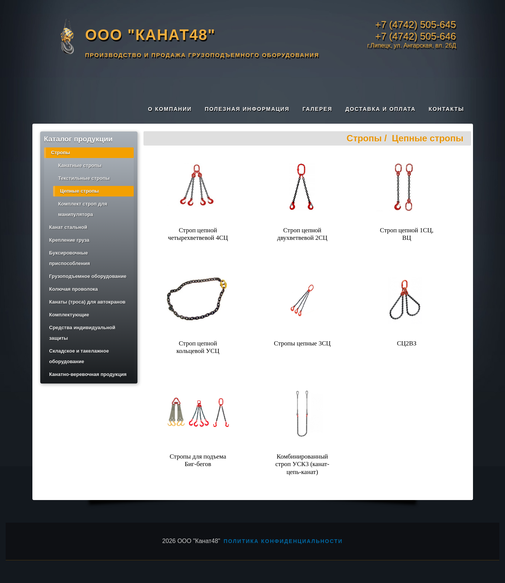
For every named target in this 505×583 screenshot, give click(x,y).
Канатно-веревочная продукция (88, 374)
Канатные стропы (80, 165)
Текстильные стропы (84, 178)
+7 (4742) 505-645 (415, 24)
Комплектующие (69, 315)
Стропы (60, 152)
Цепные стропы (79, 191)
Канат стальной (68, 227)
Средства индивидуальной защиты (82, 333)
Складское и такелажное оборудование (79, 356)
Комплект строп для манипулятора (82, 209)
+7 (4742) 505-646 (415, 36)
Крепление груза (69, 240)
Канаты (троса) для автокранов (87, 302)
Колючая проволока (73, 289)
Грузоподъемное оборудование (88, 276)
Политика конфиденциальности (283, 541)
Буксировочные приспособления (69, 258)
